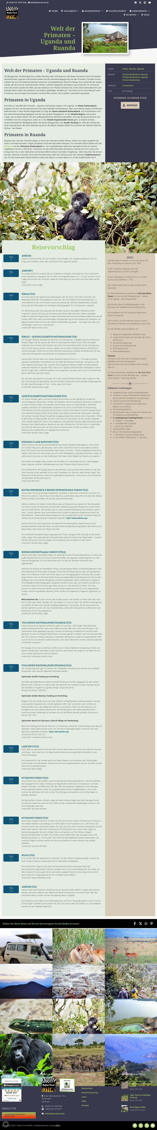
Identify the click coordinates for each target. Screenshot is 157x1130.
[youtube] (149, 3)
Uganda (140, 69)
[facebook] (135, 3)
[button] (5, 1124)
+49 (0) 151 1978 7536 (17, 2)
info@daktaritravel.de (39, 2)
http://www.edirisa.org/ (76, 518)
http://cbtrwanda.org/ (59, 731)
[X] (140, 923)
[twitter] (140, 3)
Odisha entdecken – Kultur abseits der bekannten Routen (142, 1083)
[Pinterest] (151, 923)
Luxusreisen (128, 85)
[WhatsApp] (146, 923)
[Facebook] (135, 923)
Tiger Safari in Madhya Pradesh (140, 1096)
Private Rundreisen (131, 74)
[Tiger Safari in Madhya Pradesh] (124, 1096)
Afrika (125, 69)
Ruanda (132, 69)
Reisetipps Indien (138, 1107)
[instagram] (145, 3)
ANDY (57, 1125)
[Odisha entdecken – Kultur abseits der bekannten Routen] (124, 1083)
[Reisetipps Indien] (124, 1106)
